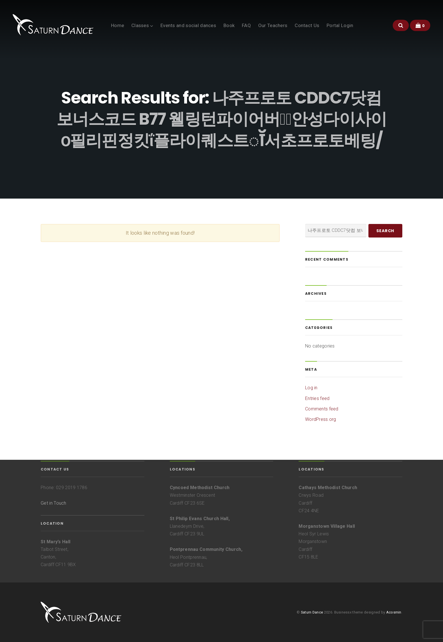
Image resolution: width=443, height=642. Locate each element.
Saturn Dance (312, 612)
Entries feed (317, 398)
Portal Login (340, 25)
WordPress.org (320, 419)
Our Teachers (272, 25)
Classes (140, 25)
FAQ (246, 25)
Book (228, 25)
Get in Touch (53, 503)
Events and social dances (188, 25)
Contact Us (307, 25)
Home (117, 25)
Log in (311, 387)
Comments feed (321, 409)
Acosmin (393, 612)
